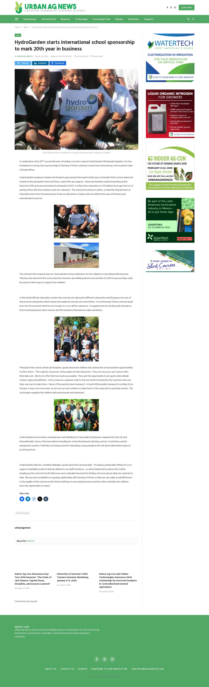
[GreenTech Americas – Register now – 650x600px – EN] (170, 242)
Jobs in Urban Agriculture (147, 669)
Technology (81, 19)
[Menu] (16, 19)
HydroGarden (22, 513)
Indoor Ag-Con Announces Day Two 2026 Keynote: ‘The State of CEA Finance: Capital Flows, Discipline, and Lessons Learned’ (33, 579)
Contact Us (67, 669)
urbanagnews (25, 56)
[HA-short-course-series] (170, 271)
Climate (119, 19)
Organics (149, 19)
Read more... (32, 636)
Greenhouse (30, 19)
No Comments (81, 56)
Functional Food (101, 19)
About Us (50, 669)
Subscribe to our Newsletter (109, 669)
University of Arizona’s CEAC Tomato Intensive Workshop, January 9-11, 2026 (73, 577)
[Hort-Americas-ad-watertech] (170, 81)
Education (133, 19)
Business (65, 19)
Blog (18, 35)
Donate (82, 669)
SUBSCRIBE (186, 7)
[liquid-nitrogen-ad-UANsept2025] (170, 137)
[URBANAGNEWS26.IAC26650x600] (170, 189)
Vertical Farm (49, 19)
